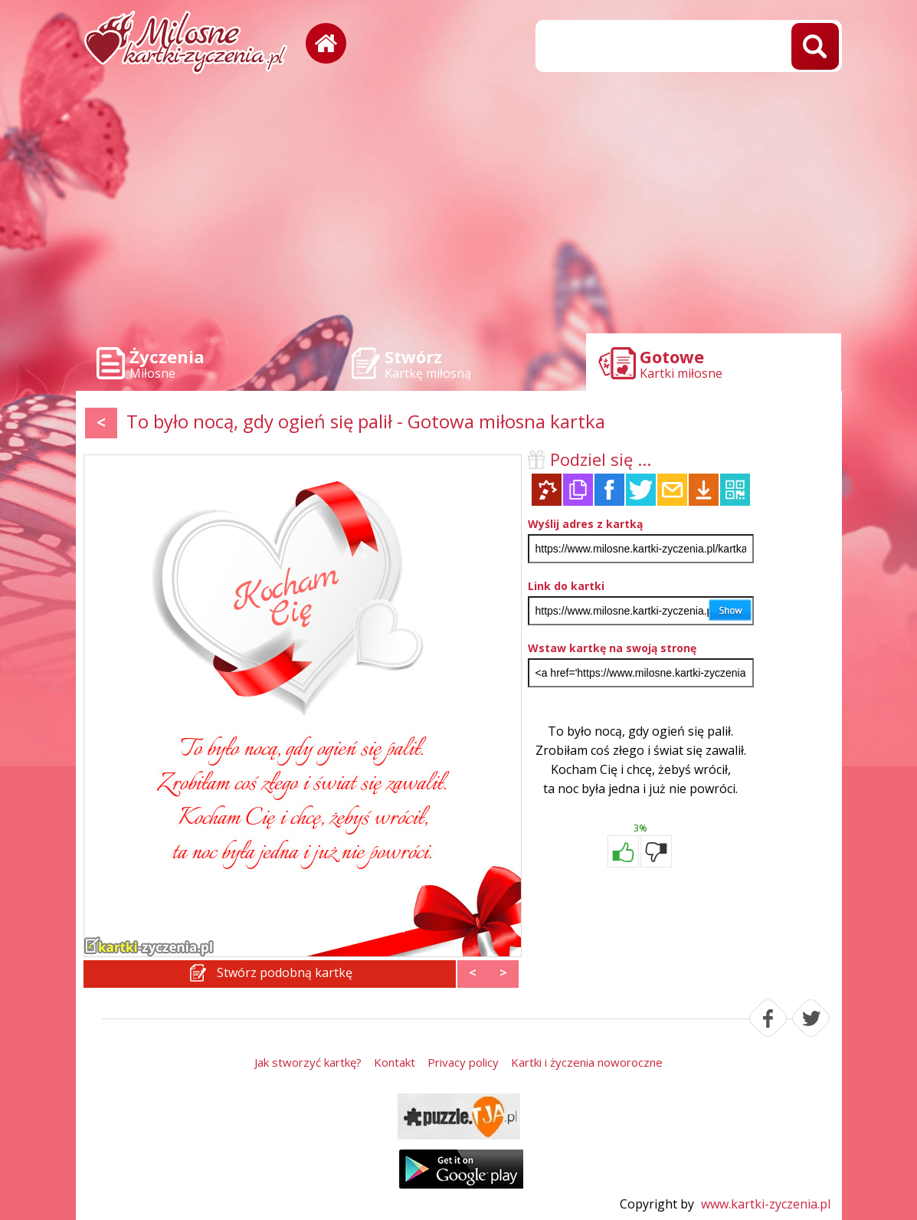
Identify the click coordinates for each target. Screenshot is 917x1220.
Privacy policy (463, 1062)
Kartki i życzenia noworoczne (587, 1062)
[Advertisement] (459, 207)
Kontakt (394, 1062)
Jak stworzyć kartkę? (308, 1062)
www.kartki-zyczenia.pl (765, 1203)
